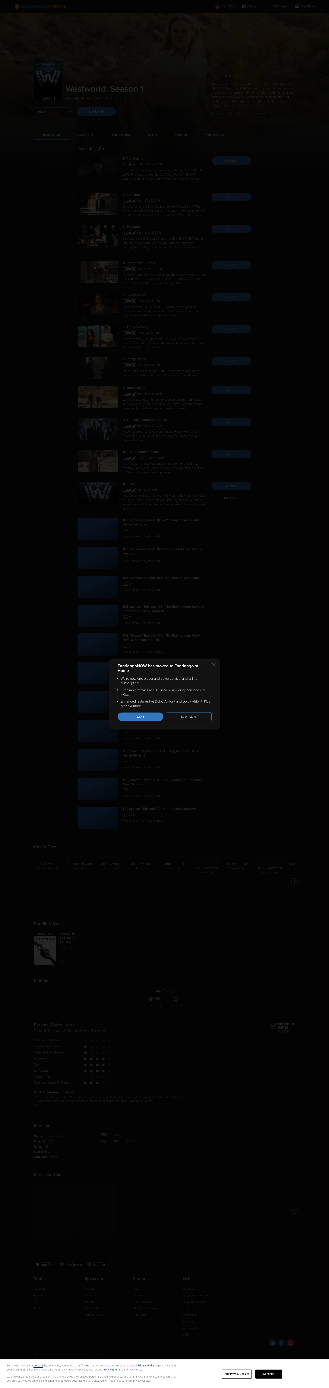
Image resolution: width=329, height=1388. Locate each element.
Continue (268, 1374)
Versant (38, 1365)
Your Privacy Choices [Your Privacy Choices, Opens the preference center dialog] (236, 1374)
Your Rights (110, 1369)
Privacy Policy (146, 1365)
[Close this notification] (214, 665)
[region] (164, 1373)
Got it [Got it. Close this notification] (140, 717)
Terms (85, 1365)
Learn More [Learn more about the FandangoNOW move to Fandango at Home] (188, 716)
